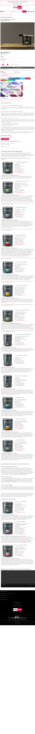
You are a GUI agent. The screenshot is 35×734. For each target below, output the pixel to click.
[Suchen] (24, 12)
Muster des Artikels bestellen (17, 67)
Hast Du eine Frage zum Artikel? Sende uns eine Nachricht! (9, 73)
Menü (3, 11)
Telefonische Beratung (4, 75)
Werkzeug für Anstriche (9, 125)
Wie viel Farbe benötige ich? (4, 74)
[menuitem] (2, 12)
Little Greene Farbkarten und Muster (7, 115)
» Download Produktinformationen (20, 172)
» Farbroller (8, 226)
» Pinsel (10, 178)
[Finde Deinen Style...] (18, 12)
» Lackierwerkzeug (25, 201)
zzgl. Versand (7, 54)
